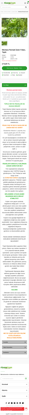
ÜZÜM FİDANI (13, 55)
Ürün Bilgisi (6, 85)
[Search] (14, 7)
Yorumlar (5, 342)
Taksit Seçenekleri (7, 347)
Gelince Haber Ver (14, 68)
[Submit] (25, 378)
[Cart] (27, 3)
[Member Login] (25, 3)
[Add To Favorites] (6, 73)
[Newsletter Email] (14, 378)
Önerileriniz (6, 352)
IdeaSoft (7, 413)
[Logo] (10, 3)
